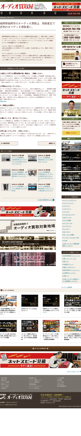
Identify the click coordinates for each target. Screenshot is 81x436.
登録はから (71, 131)
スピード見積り (5, 385)
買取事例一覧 (32, 376)
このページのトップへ (73, 370)
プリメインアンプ (68, 202)
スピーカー (66, 210)
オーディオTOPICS (34, 387)
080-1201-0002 (57, 399)
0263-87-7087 (67, 397)
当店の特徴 (4, 376)
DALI (66, 260)
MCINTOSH (71, 269)
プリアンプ (66, 205)
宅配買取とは (68, 395)
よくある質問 (60, 376)
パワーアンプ (67, 207)
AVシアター (66, 230)
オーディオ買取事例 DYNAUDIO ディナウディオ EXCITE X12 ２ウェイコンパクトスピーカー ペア (45, 175)
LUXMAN (69, 272)
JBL (69, 257)
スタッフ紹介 (60, 381)
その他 (65, 239)
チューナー (66, 228)
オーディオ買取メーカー (35, 378)
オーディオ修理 (5, 381)
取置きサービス (5, 383)
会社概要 (59, 378)
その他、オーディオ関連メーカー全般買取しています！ (70, 279)
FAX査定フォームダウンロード (71, 63)
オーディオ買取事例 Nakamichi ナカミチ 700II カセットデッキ (45, 158)
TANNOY (68, 263)
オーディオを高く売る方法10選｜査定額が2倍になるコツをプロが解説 (8, 334)
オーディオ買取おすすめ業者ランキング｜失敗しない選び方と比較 (72, 309)
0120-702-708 (53, 397)
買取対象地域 (3, 16)
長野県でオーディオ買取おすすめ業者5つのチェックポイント (51, 309)
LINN (66, 274)
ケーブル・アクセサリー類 (71, 236)
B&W (69, 266)
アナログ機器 (67, 219)
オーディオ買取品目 (34, 381)
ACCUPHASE (71, 254)
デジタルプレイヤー (69, 213)
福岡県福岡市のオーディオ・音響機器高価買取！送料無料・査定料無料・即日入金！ (18, 0)
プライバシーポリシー (11, 401)
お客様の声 (4, 387)
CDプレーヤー (67, 216)
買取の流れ (3, 100)
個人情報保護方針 (61, 385)
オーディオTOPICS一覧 (41, 347)
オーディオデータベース (35, 385)
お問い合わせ (60, 383)
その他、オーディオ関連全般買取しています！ (70, 243)
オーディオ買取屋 (67, 286)
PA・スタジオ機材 (68, 233)
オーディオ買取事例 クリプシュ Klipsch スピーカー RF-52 (19, 187)
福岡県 (8, 16)
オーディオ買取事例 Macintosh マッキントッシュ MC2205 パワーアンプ (45, 187)
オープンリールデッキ (69, 199)
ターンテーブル (67, 222)
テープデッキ (67, 225)
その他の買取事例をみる (45, 198)
